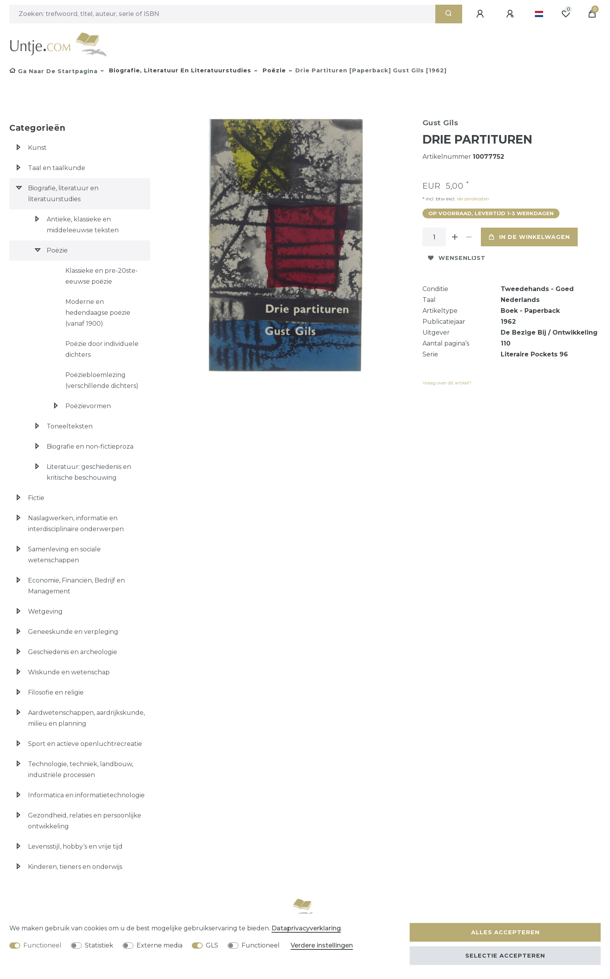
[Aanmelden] (481, 14)
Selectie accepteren (505, 955)
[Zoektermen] (222, 14)
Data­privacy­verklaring (306, 928)
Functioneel (42, 945)
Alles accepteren (505, 932)
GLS (212, 945)
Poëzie (273, 70)
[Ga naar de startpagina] (53, 71)
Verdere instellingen (322, 945)
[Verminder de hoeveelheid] (469, 237)
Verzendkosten (472, 199)
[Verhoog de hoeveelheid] (455, 237)
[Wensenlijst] (565, 14)
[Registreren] (511, 14)
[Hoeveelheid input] (434, 237)
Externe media (159, 945)
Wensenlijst (457, 257)
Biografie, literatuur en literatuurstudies (179, 70)
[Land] (539, 14)
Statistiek (99, 945)
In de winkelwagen (529, 236)
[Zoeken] (448, 14)
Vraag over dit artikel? (447, 383)
